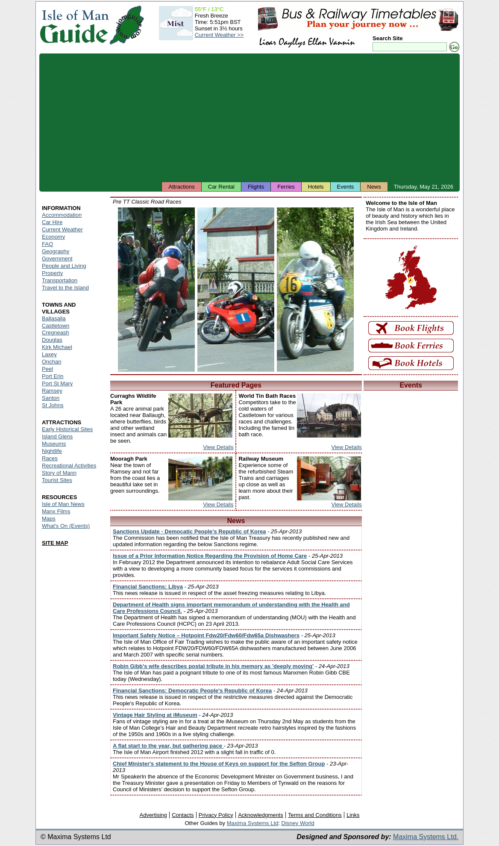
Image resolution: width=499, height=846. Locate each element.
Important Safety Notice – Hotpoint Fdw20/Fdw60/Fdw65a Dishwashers (206, 635)
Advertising (153, 815)
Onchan (52, 361)
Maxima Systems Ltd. (425, 836)
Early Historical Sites (67, 429)
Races (50, 458)
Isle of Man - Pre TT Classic (156, 289)
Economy (53, 237)
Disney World (298, 823)
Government (57, 258)
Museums (54, 444)
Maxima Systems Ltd (253, 823)
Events (345, 186)
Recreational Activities (69, 465)
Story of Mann (59, 473)
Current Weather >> (219, 35)
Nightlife (52, 451)
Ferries (285, 186)
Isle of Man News (63, 504)
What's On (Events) (66, 526)
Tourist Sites (57, 480)
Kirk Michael (57, 347)
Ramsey (52, 391)
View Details (218, 447)
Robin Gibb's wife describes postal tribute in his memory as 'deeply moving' (213, 666)
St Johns (53, 405)
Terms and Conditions (315, 815)
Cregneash (55, 332)
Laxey (49, 354)
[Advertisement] (249, 117)
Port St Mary (57, 383)
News (374, 186)
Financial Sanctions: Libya (148, 586)
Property (52, 273)
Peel (47, 369)
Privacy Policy (216, 815)
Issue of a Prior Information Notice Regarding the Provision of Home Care (210, 556)
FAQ (47, 244)
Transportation (59, 280)
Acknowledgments (260, 815)
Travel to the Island (65, 287)
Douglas (52, 340)
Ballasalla (54, 318)
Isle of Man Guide (74, 25)
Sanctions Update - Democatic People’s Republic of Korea (189, 531)
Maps (49, 518)
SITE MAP (55, 543)
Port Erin (53, 376)
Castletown (55, 325)
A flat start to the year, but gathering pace (168, 745)
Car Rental (221, 186)
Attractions (181, 186)
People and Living (64, 266)
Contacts (183, 815)
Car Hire (52, 222)
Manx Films (56, 511)
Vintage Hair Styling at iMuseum (155, 715)
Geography (55, 251)
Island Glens (57, 436)
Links (352, 815)
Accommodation (62, 215)
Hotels (316, 186)
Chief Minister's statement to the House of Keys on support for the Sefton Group (219, 763)
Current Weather (62, 229)
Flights (256, 186)
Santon (50, 398)
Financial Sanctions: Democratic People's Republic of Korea (192, 690)
